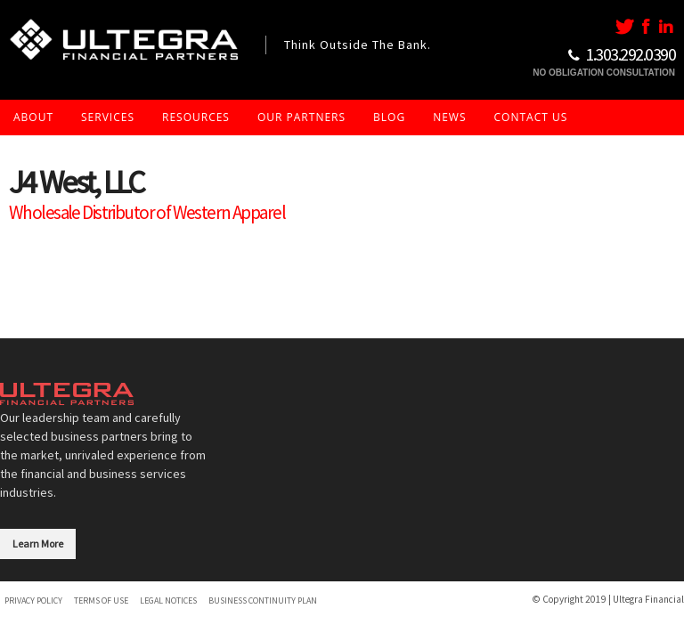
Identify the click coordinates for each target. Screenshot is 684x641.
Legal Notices (168, 600)
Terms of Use (101, 600)
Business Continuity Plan (262, 600)
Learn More (37, 543)
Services (107, 117)
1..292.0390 (630, 54)
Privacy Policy (33, 600)
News (449, 117)
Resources (196, 117)
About (33, 117)
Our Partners (301, 117)
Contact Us (531, 117)
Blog (389, 117)
